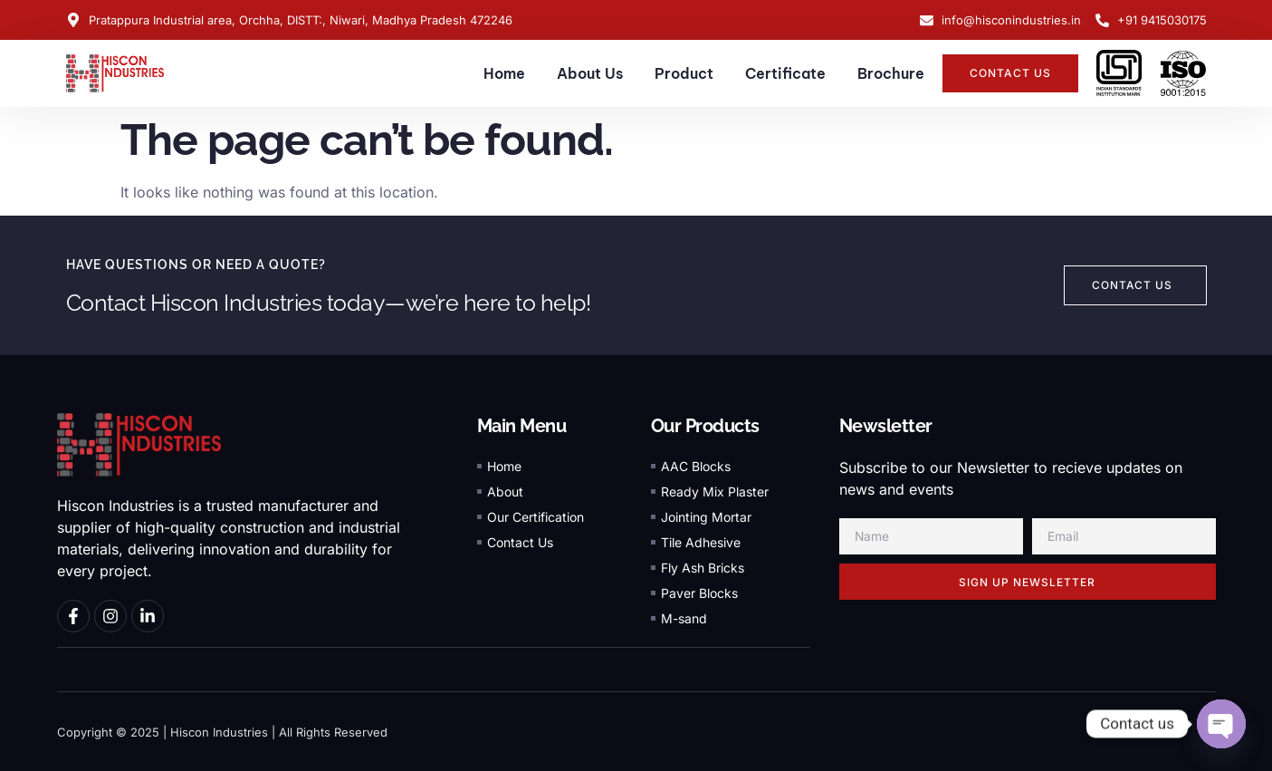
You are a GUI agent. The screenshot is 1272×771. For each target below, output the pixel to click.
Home (504, 73)
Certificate (785, 73)
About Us (590, 73)
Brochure (890, 73)
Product (684, 73)
